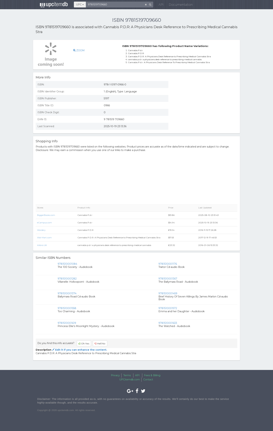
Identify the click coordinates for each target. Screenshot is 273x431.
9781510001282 (67, 278)
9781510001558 (67, 308)
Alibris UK (42, 245)
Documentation (179, 5)
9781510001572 (167, 308)
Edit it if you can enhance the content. (79, 349)
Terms (127, 375)
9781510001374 (67, 293)
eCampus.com (44, 222)
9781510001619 (67, 323)
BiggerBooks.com (46, 215)
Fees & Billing (152, 375)
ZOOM (79, 50)
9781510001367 (167, 278)
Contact (148, 379)
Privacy (115, 375)
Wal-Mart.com (44, 237)
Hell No (100, 343)
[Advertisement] (205, 103)
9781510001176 (167, 263)
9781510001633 (167, 323)
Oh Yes (84, 343)
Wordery (41, 230)
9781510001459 (167, 293)
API (159, 5)
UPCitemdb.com (129, 379)
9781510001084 (67, 263)
